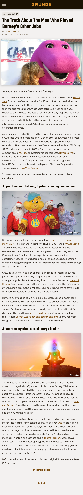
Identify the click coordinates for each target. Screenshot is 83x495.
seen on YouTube (38, 313)
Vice (60, 422)
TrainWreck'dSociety (30, 168)
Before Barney (66, 152)
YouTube (23, 152)
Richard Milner (12, 32)
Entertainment (10, 14)
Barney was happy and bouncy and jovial (37, 316)
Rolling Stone (72, 243)
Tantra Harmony (52, 437)
